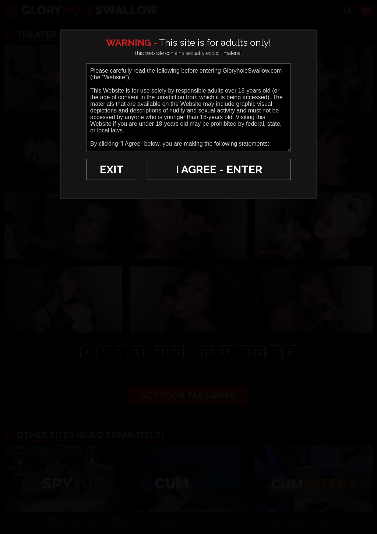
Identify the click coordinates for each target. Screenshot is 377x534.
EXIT (112, 169)
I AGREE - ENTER (219, 169)
